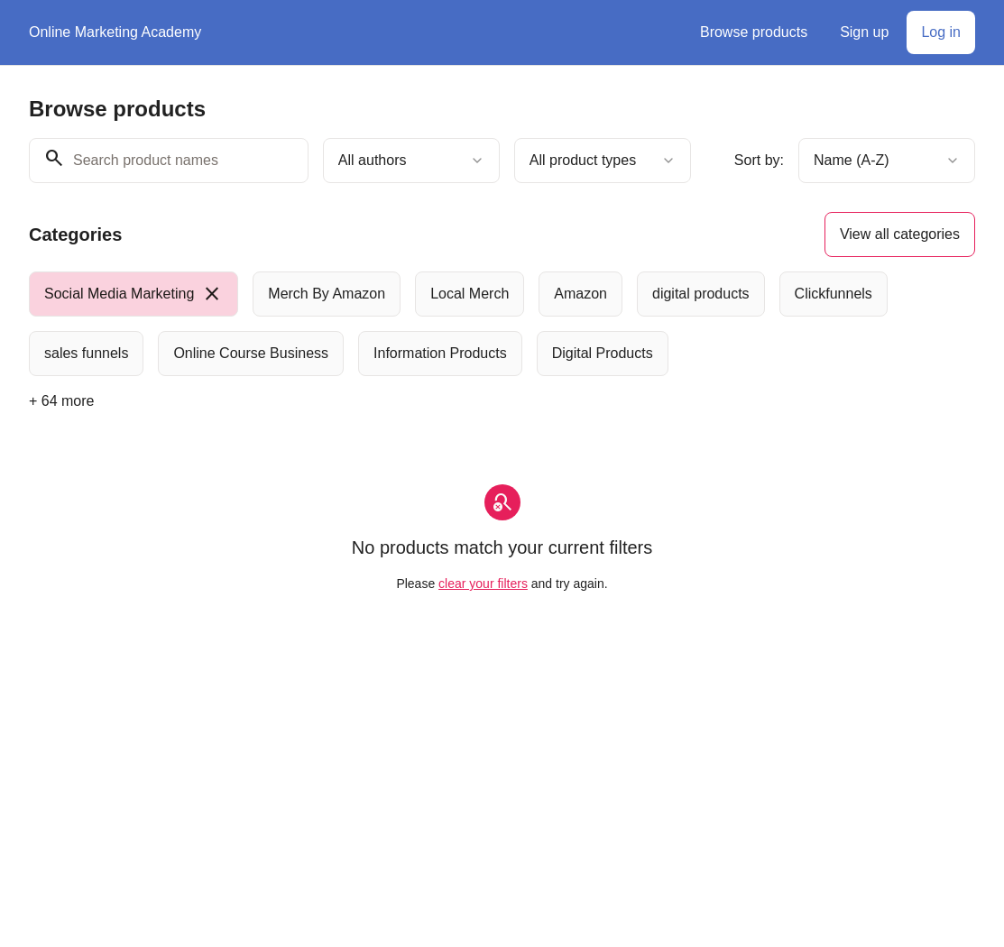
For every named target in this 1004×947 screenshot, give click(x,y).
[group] (502, 323)
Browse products (753, 32)
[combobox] (411, 160)
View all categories (900, 234)
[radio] (133, 294)
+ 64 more (61, 401)
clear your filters (483, 583)
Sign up (864, 32)
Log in (941, 32)
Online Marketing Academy (115, 32)
